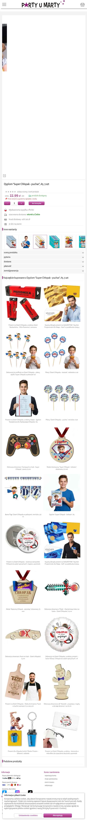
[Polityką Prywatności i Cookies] (54, 808)
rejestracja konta (50, 776)
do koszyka (36, 203)
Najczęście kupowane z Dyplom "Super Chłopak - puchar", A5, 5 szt (35, 277)
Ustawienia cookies (28, 815)
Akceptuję (58, 815)
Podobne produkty (12, 761)
